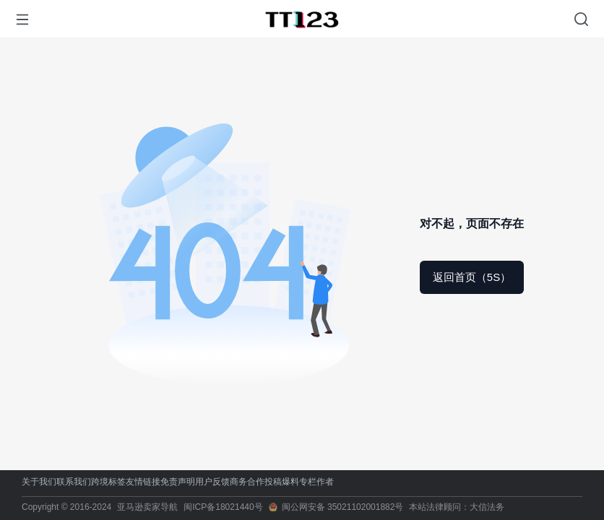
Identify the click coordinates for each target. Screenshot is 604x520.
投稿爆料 (281, 482)
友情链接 (143, 482)
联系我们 (73, 482)
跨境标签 (108, 482)
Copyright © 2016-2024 (66, 507)
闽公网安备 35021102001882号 (343, 507)
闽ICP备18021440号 (223, 507)
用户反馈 (212, 482)
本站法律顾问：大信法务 (456, 507)
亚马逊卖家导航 (147, 507)
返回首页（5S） (472, 277)
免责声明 (177, 482)
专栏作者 (316, 482)
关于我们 (39, 482)
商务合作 (247, 482)
